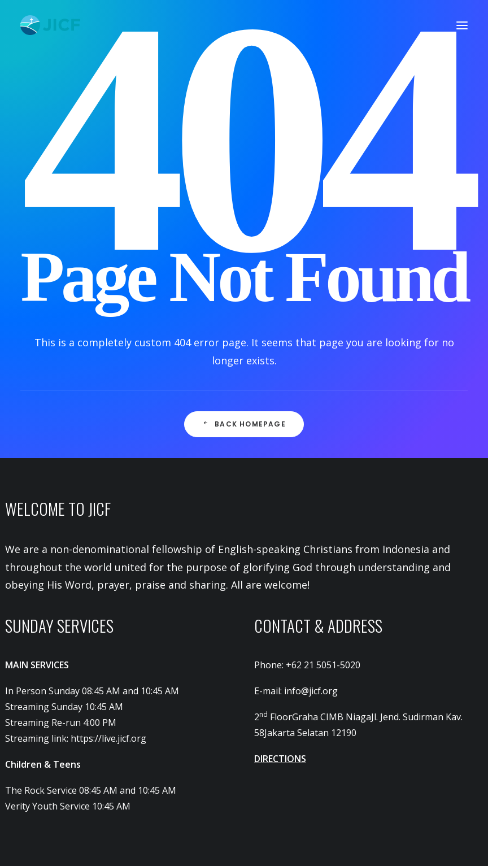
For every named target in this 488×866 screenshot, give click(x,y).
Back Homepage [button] (244, 424)
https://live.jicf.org (108, 738)
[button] (462, 25)
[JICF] (50, 25)
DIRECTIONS (280, 758)
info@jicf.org (311, 691)
